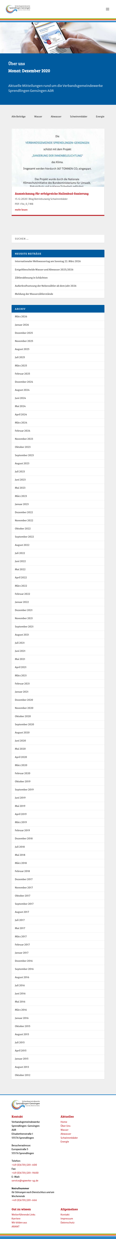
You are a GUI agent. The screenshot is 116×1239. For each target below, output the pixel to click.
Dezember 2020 (24, 701)
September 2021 (24, 628)
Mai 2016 (20, 1003)
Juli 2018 (20, 848)
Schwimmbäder (78, 118)
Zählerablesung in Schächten (31, 279)
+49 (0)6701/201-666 (24, 1202)
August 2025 (22, 351)
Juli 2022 (20, 555)
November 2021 (24, 620)
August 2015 (22, 1036)
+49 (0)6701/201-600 (24, 1166)
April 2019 (21, 816)
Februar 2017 (22, 946)
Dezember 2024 (24, 383)
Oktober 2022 (23, 530)
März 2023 (21, 498)
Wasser (38, 118)
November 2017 (24, 889)
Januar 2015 (21, 1060)
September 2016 (24, 971)
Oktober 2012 (22, 1077)
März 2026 (21, 318)
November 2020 (24, 710)
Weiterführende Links (23, 1216)
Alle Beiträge (19, 118)
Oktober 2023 (22, 449)
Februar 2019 (22, 832)
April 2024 (21, 416)
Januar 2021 (21, 693)
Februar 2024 (22, 432)
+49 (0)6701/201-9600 (25, 1174)
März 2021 (21, 677)
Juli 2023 (20, 473)
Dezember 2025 (24, 334)
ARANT (16, 1228)
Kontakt (65, 1216)
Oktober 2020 (23, 718)
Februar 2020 (22, 775)
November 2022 (24, 522)
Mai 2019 (20, 808)
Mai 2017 (20, 930)
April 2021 (20, 669)
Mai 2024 (20, 408)
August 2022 (22, 547)
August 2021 (22, 636)
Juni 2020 (20, 742)
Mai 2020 (20, 750)
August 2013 (22, 1069)
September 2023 (24, 457)
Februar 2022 (22, 595)
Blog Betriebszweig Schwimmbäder (48, 200)
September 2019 (24, 791)
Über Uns (65, 1127)
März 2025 (21, 367)
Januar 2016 (22, 1020)
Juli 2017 (20, 922)
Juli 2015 (20, 1044)
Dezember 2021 (23, 612)
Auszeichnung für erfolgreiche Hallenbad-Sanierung (52, 195)
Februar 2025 (22, 375)
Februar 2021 (22, 685)
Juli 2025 (20, 359)
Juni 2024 (20, 400)
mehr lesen (21, 211)
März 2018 (21, 865)
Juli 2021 (20, 644)
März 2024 (21, 424)
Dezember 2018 (24, 840)
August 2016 (22, 979)
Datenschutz (67, 1224)
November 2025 (24, 343)
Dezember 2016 (24, 962)
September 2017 (24, 905)
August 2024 (22, 392)
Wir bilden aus (19, 1224)
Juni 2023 (20, 481)
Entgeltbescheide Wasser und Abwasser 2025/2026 (44, 271)
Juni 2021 (20, 653)
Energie (100, 118)
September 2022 (24, 538)
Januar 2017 (21, 954)
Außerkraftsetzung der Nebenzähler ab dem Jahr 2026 (45, 287)
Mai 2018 (20, 856)
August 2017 (22, 914)
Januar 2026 (22, 326)
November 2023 (24, 440)
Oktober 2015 (22, 1028)
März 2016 (21, 1011)
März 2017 (21, 938)
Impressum (67, 1220)
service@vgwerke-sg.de (25, 1182)
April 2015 (20, 1052)
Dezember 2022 (24, 514)
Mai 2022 (20, 571)
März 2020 (21, 767)
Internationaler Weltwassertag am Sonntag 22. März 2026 (48, 263)
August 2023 (22, 465)
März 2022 (21, 587)
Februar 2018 (22, 873)
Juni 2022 (20, 563)
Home (64, 1123)
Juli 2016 (20, 987)
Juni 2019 (20, 799)
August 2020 (22, 734)
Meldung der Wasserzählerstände (34, 295)
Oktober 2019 (22, 783)
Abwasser (56, 118)
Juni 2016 (20, 995)
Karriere (16, 1220)
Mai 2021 (20, 661)
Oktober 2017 (22, 897)
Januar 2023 (22, 506)
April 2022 (21, 579)
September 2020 (24, 726)
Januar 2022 (22, 604)
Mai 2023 (20, 489)
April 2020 (21, 759)
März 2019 (21, 824)
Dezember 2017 (24, 881)
